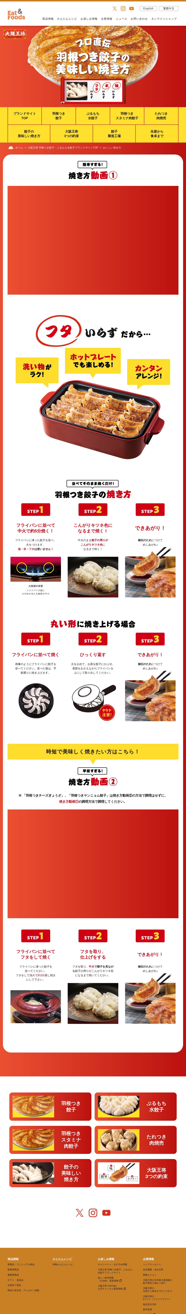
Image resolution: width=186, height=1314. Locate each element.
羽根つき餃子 (58, 116)
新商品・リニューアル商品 (21, 1264)
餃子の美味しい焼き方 (29, 134)
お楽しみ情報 (89, 18)
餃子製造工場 (114, 134)
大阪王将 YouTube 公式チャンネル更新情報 (110, 1287)
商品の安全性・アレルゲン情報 (23, 1290)
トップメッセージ (152, 1264)
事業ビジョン (150, 1275)
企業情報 (106, 18)
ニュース (121, 18)
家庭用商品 (13, 1269)
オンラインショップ (164, 18)
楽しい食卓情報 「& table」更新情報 (108, 1279)
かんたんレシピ (67, 18)
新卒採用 (147, 1309)
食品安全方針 (150, 1304)
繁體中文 (169, 8)
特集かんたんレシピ (63, 1264)
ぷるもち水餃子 (92, 116)
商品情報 (48, 18)
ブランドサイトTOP (24, 116)
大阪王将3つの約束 (71, 134)
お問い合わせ (139, 18)
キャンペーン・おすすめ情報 (112, 1264)
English (148, 8)
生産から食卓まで (157, 134)
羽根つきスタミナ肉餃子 (127, 116)
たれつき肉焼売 (161, 116)
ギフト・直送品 (15, 1280)
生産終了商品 (14, 1285)
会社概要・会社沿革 (153, 1269)
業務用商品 (13, 1275)
